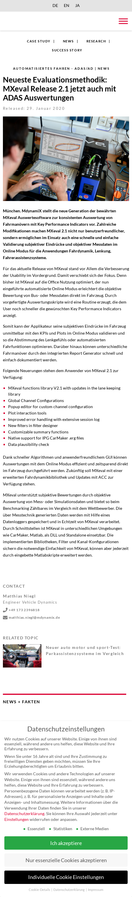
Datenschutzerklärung (24, 813)
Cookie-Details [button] (40, 889)
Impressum (95, 889)
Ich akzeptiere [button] (66, 843)
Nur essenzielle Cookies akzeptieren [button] (66, 860)
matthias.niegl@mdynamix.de (31, 617)
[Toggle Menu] (123, 21)
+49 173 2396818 (21, 610)
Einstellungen (16, 819)
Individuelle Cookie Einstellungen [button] (66, 877)
